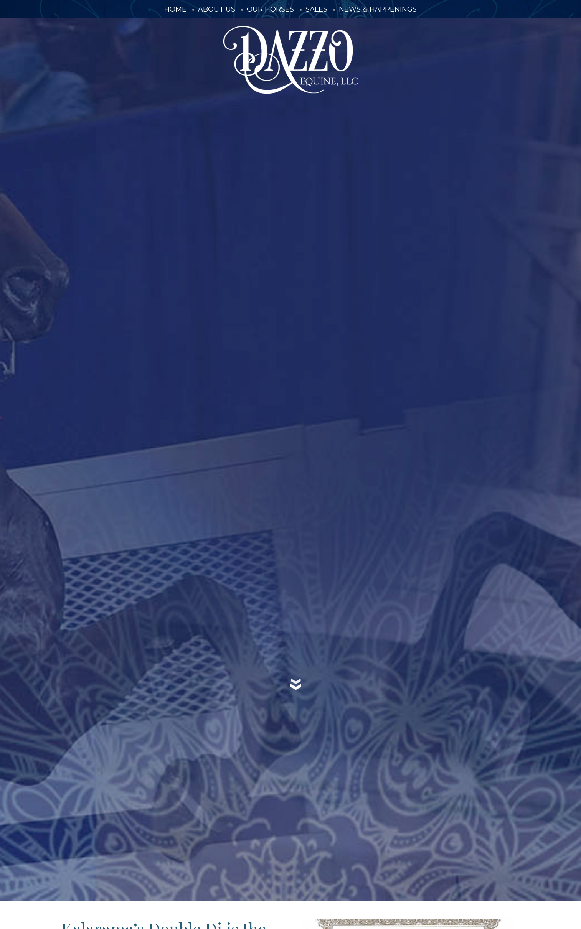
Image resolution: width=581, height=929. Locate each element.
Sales (316, 9)
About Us (216, 9)
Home (175, 9)
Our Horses (270, 9)
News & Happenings (378, 9)
